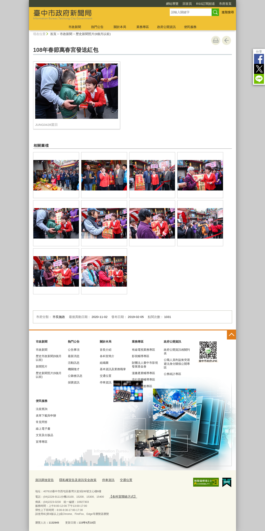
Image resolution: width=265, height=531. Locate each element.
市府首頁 (225, 3)
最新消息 (74, 356)
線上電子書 (43, 428)
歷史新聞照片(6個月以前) (93, 34)
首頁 (53, 34)
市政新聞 (75, 27)
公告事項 (74, 349)
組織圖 (104, 362)
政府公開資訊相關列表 (177, 351)
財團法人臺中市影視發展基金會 (145, 364)
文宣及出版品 (44, 435)
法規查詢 (41, 409)
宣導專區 (41, 441)
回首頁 (187, 3)
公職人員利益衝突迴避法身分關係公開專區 (177, 363)
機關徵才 (74, 369)
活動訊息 (74, 362)
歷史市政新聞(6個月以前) (48, 357)
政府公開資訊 (166, 27)
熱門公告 (97, 27)
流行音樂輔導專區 (143, 379)
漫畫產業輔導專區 (143, 373)
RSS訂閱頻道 (205, 3)
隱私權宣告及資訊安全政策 (73, 479)
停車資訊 (105, 382)
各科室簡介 (107, 356)
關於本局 (120, 27)
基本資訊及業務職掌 (113, 369)
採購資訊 (74, 382)
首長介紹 (105, 349)
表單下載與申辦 (46, 415)
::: (27, 2)
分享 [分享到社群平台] (259, 51)
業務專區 (142, 27)
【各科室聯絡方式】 (121, 495)
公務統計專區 (172, 374)
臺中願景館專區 (142, 386)
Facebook (259, 59)
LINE (259, 79)
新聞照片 (41, 366)
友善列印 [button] (215, 40)
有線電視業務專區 (143, 349)
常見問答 (41, 422)
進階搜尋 (228, 12)
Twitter (259, 69)
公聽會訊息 (75, 375)
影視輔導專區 (140, 356)
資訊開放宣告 (43, 479)
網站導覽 (172, 3)
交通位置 (105, 375)
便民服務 (190, 27)
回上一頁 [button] (226, 40)
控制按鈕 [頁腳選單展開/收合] (231, 334)
